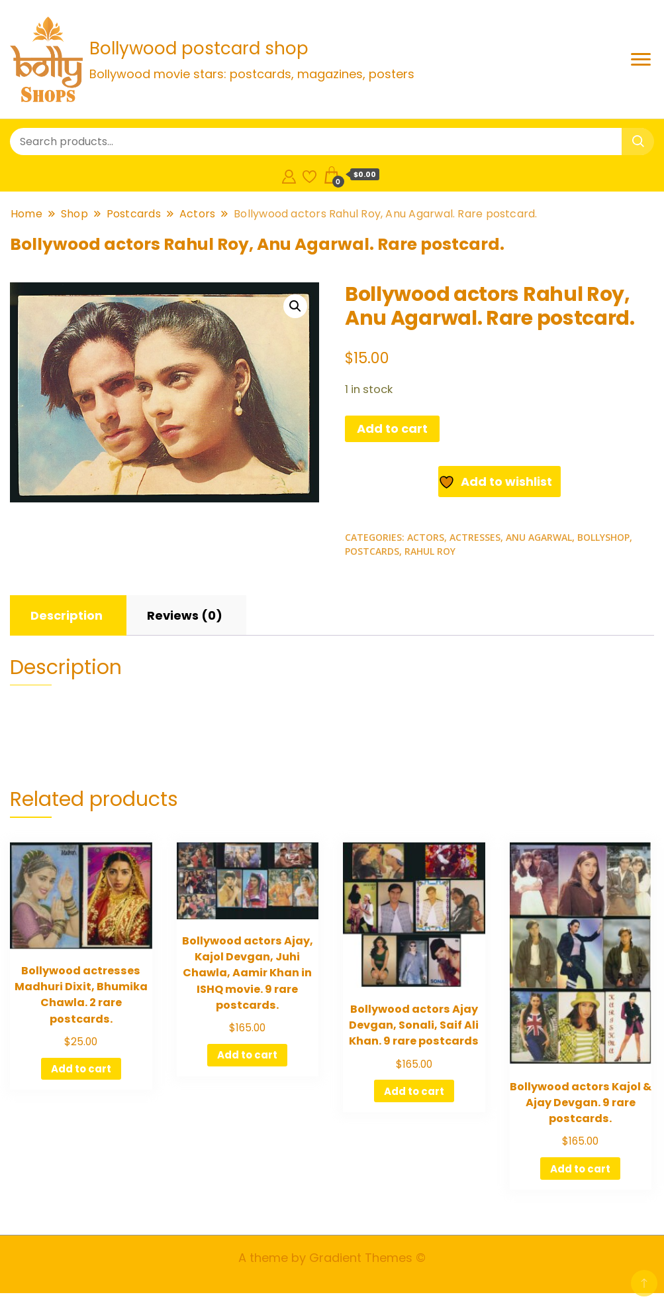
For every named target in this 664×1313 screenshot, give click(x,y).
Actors (425, 537)
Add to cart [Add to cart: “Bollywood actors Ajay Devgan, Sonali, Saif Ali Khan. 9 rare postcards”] (414, 1091)
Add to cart (392, 428)
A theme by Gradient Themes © (332, 1257)
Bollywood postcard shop (198, 48)
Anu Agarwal (539, 537)
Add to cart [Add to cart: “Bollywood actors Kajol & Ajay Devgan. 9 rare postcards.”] (580, 1169)
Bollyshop (603, 537)
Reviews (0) (184, 615)
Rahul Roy (429, 551)
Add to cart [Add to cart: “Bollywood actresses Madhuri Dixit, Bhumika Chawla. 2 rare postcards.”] (81, 1069)
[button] (295, 306)
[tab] (66, 615)
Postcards (372, 551)
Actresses (475, 537)
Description (66, 615)
